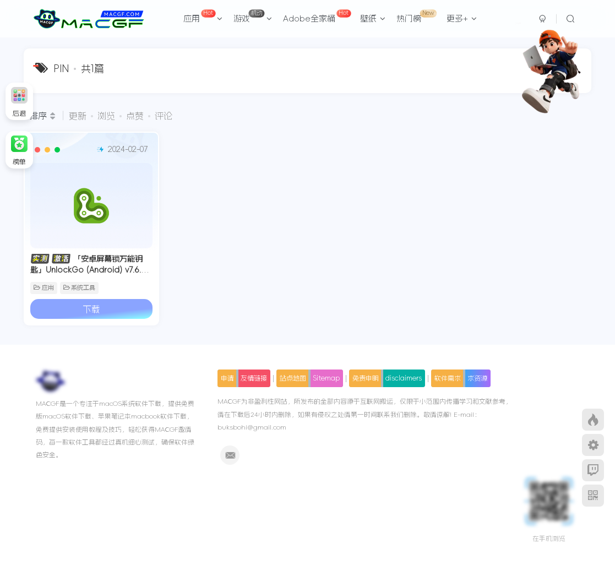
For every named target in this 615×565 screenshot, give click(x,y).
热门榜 (416, 16)
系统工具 (79, 288)
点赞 (135, 115)
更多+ (462, 18)
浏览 (106, 115)
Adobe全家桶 (317, 16)
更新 (77, 115)
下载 (91, 309)
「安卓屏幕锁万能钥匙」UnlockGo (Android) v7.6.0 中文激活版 (87, 270)
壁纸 (372, 18)
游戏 (252, 16)
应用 (203, 16)
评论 (163, 115)
